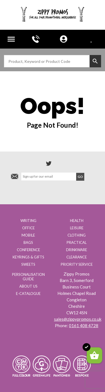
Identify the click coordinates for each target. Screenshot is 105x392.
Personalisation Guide (28, 276)
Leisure (76, 228)
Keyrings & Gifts (28, 257)
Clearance (76, 257)
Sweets (28, 264)
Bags (28, 242)
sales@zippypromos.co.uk (77, 319)
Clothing (76, 235)
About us (28, 286)
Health (76, 220)
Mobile (28, 235)
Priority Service (77, 264)
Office (28, 228)
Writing (28, 220)
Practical (77, 242)
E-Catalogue (28, 293)
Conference (28, 249)
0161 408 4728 (83, 325)
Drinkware (76, 249)
